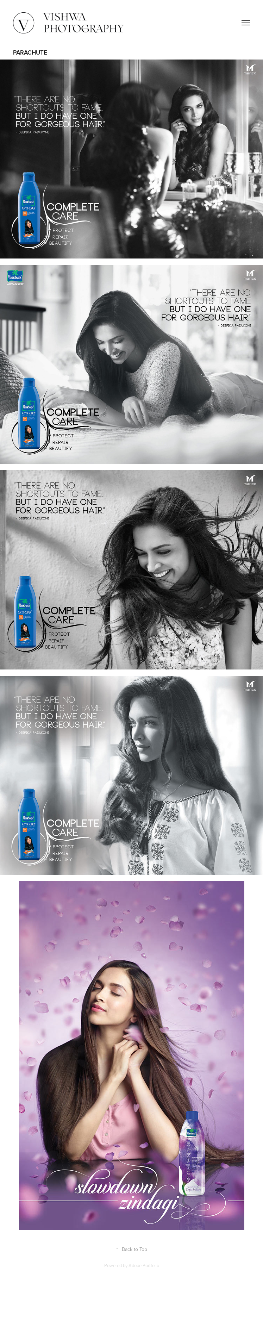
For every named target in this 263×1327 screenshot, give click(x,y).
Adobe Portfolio (144, 1265)
